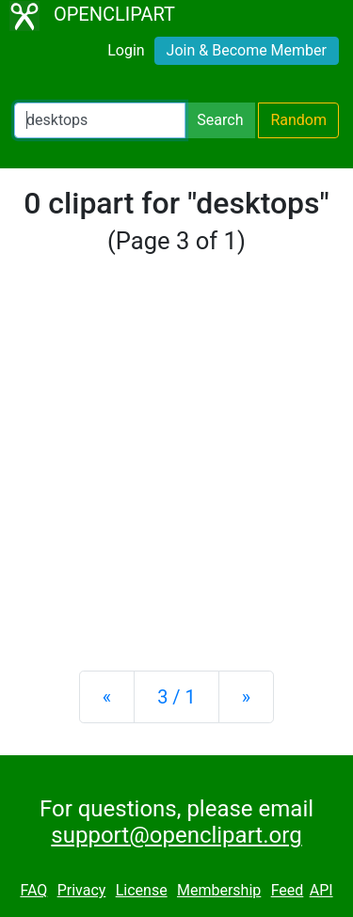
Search (220, 120)
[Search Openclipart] (99, 120)
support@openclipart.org (176, 835)
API (321, 890)
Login (125, 50)
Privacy (81, 890)
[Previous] (107, 697)
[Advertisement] (176, 464)
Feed (287, 890)
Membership (219, 890)
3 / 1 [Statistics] (176, 697)
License (142, 890)
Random (298, 120)
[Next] (246, 697)
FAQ (33, 890)
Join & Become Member (247, 50)
